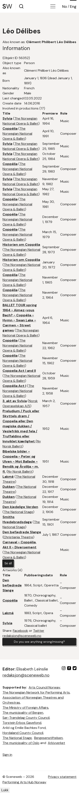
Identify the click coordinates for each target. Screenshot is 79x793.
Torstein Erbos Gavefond (22, 722)
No (64, 6)
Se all (8, 563)
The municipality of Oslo (21, 743)
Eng (73, 6)
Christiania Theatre (18, 537)
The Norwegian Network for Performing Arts (36, 692)
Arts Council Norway (44, 687)
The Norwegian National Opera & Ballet (17, 133)
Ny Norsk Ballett (20, 471)
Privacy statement (62, 777)
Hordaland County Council (23, 733)
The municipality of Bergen (23, 712)
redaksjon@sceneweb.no (22, 635)
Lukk (4, 790)
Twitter (38, 630)
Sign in (7, 754)
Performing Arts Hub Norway (24, 782)
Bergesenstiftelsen (48, 738)
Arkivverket (56, 743)
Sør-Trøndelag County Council (26, 717)
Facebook (20, 630)
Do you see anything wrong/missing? (39, 642)
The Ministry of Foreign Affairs (25, 707)
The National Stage (18, 512)
